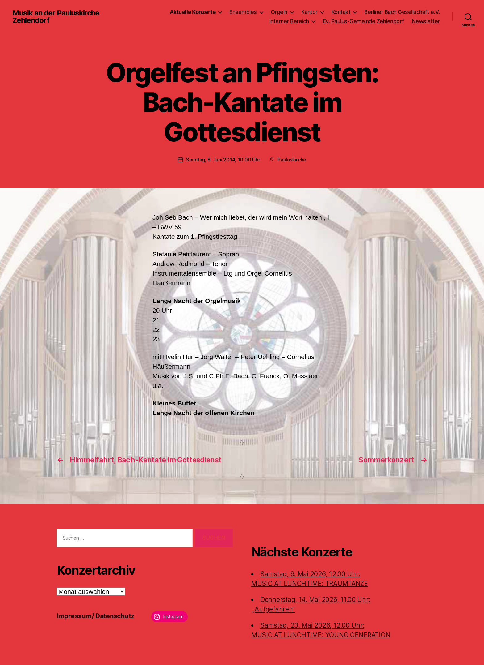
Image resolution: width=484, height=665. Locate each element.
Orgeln (279, 12)
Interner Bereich (289, 21)
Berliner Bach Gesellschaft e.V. (402, 12)
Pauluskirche (291, 160)
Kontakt (341, 12)
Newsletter (426, 21)
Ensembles (243, 12)
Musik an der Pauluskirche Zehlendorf (55, 16)
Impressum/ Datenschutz (95, 616)
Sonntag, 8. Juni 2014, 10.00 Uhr (223, 160)
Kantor (309, 12)
